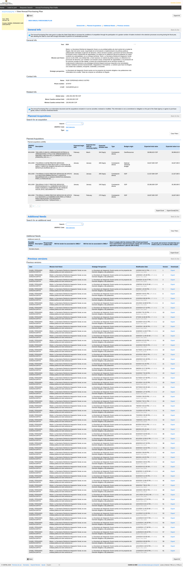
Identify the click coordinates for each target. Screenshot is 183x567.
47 (163, 485)
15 (163, 336)
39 (163, 448)
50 (163, 499)
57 (163, 532)
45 (163, 476)
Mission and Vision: (58, 58)
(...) (50, 157)
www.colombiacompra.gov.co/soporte (148, 565)
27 (163, 392)
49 (163, 495)
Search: (62, 124)
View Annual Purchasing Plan (30, 11)
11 (163, 317)
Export (173, 270)
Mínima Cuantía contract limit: (55, 102)
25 (163, 382)
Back (31, 15)
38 (163, 443)
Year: (62, 44)
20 (163, 359)
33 (163, 420)
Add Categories (70, 127)
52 (163, 509)
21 (163, 364)
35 (163, 429)
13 (163, 326)
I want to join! (12, 8)
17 (163, 345)
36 (163, 434)
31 (163, 410)
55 (163, 523)
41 (163, 457)
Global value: (60, 96)
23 (163, 373)
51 (163, 504)
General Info (81, 26)
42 (163, 462)
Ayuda (43, 565)
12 (163, 322)
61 (163, 551)
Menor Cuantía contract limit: (55, 99)
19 (163, 354)
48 (163, 490)
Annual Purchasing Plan (8, 11)
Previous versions (123, 26)
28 (163, 396)
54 (163, 518)
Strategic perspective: (57, 71)
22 (163, 368)
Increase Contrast (176, 2)
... (72, 272)
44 (163, 471)
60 (163, 546)
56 (163, 527)
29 (163, 401)
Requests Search (26, 8)
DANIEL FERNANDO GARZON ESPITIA (35, 271)
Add (67, 130)
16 (163, 340)
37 (163, 438)
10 (163, 312)
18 (163, 350)
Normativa (26, 565)
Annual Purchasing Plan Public (46, 8)
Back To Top (175, 30)
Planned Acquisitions (94, 26)
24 (163, 378)
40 (163, 452)
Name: (62, 80)
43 (163, 466)
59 (163, 541)
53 (163, 513)
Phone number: (59, 84)
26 (163, 387)
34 (163, 424)
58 (163, 537)
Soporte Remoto (35, 565)
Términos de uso (16, 565)
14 (163, 331)
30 (163, 406)
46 (163, 480)
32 (163, 415)
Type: (63, 130)
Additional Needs (109, 26)
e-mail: (62, 87)
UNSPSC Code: (59, 127)
